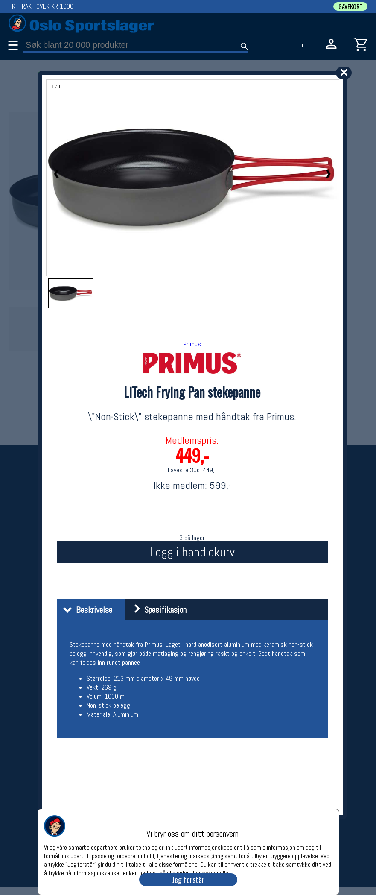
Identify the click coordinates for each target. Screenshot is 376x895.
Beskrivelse (85, 609)
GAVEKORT (350, 6)
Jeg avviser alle (209, 872)
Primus (192, 343)
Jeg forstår (188, 879)
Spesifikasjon (157, 609)
